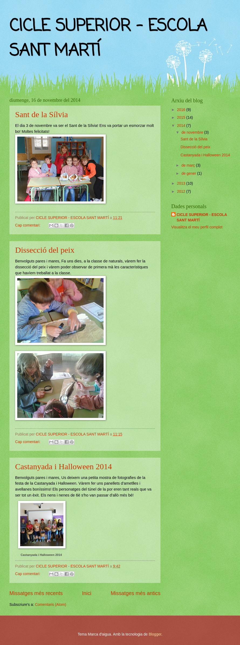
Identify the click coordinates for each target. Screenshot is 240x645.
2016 (181, 110)
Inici (86, 593)
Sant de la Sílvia (41, 114)
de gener (189, 173)
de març (188, 165)
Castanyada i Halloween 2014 (63, 466)
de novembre (192, 132)
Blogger (155, 634)
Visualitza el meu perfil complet (196, 227)
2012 (181, 192)
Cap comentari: (28, 225)
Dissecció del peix (44, 249)
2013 (181, 183)
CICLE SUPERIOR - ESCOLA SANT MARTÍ (202, 217)
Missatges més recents (36, 593)
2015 (181, 118)
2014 (181, 126)
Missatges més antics (135, 593)
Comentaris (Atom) (50, 605)
